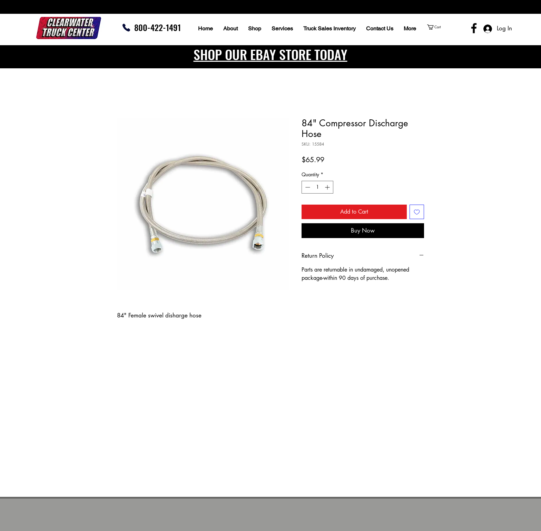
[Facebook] (474, 28)
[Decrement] (307, 187)
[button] (447, 27)
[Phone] (126, 27)
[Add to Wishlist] (417, 212)
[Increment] (328, 187)
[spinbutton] (317, 187)
